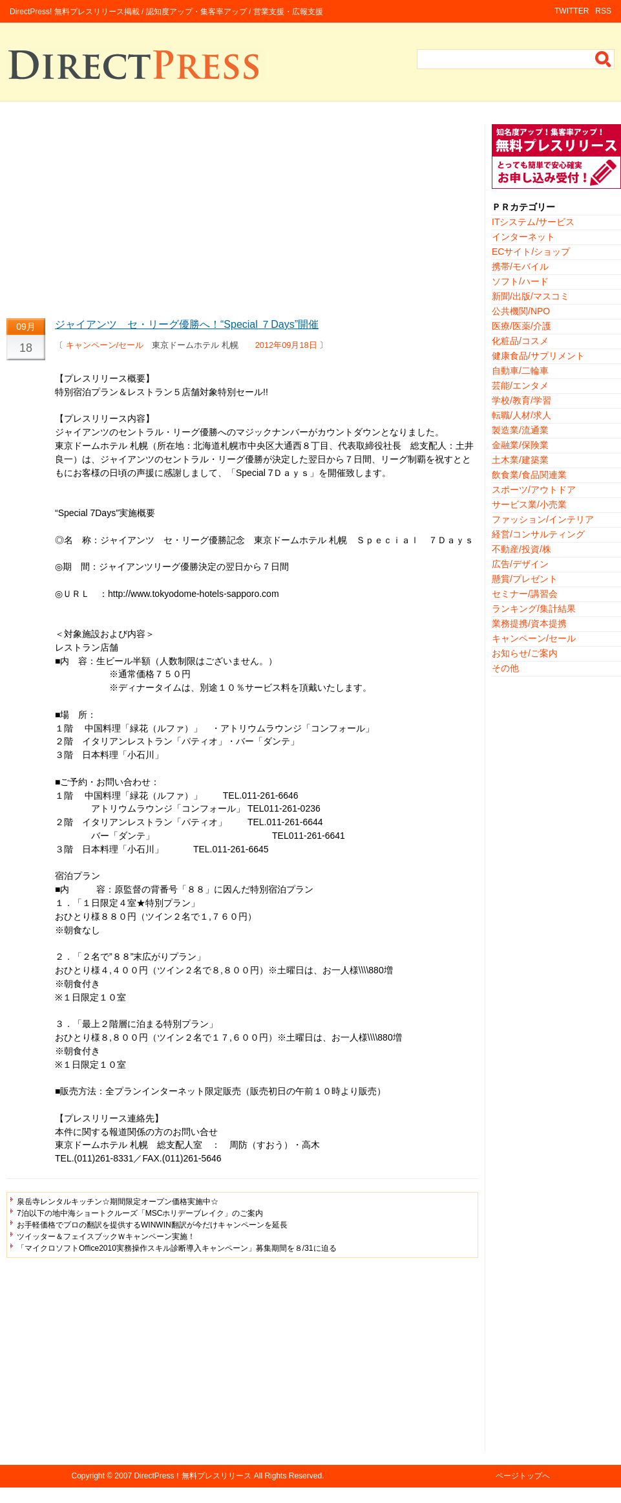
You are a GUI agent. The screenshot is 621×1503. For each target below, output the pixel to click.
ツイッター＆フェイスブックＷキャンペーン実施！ (106, 1236)
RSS (603, 11)
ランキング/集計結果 (534, 608)
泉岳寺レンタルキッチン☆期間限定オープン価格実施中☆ (117, 1201)
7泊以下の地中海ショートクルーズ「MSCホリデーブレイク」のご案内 (140, 1213)
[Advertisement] (242, 214)
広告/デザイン (520, 564)
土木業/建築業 (520, 460)
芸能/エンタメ (520, 385)
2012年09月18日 (286, 345)
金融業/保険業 (520, 445)
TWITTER (571, 11)
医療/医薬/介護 (521, 326)
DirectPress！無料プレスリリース (192, 1475)
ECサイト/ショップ (531, 251)
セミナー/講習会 (525, 594)
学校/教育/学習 (521, 400)
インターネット (523, 237)
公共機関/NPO (521, 311)
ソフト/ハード (520, 281)
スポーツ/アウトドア (534, 489)
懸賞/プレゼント (525, 579)
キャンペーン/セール (105, 345)
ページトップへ (523, 1475)
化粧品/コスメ (520, 341)
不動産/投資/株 (521, 549)
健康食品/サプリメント (538, 356)
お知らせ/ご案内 (525, 653)
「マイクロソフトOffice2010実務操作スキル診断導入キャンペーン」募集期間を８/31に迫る (177, 1248)
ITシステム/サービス (533, 222)
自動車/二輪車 (520, 370)
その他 (505, 668)
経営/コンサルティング (538, 534)
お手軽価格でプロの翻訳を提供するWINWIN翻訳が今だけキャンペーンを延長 (152, 1224)
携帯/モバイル (520, 266)
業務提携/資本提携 (529, 623)
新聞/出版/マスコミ (530, 296)
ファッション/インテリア (543, 519)
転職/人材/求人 (521, 415)
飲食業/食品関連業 (529, 475)
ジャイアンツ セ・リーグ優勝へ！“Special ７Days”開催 (187, 324)
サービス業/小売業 (529, 504)
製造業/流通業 (520, 430)
